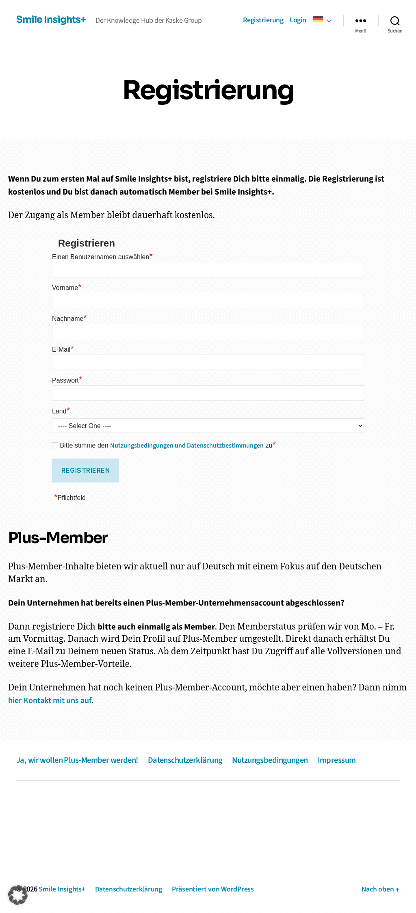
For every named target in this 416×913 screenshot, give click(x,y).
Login (298, 20)
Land (61, 411)
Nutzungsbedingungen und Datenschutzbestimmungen (187, 445)
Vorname (67, 287)
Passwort (67, 380)
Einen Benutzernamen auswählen (102, 256)
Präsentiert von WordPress (214, 890)
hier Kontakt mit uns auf (53, 700)
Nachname (69, 318)
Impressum (353, 760)
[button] (18, 895)
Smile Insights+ (51, 20)
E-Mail (63, 349)
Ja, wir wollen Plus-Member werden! (80, 760)
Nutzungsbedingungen (283, 760)
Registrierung (263, 20)
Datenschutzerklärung (193, 760)
